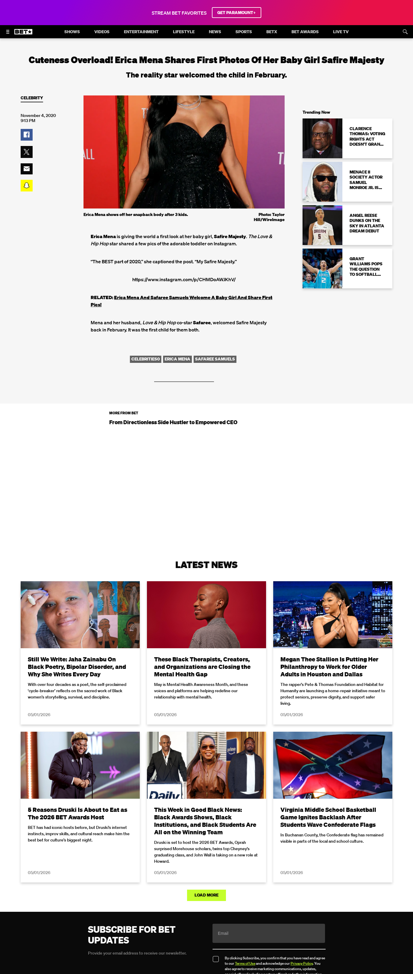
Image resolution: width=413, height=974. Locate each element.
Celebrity (32, 98)
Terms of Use (245, 963)
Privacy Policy (302, 963)
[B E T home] (23, 34)
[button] (27, 135)
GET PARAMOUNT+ (236, 12)
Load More (206, 895)
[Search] (405, 31)
